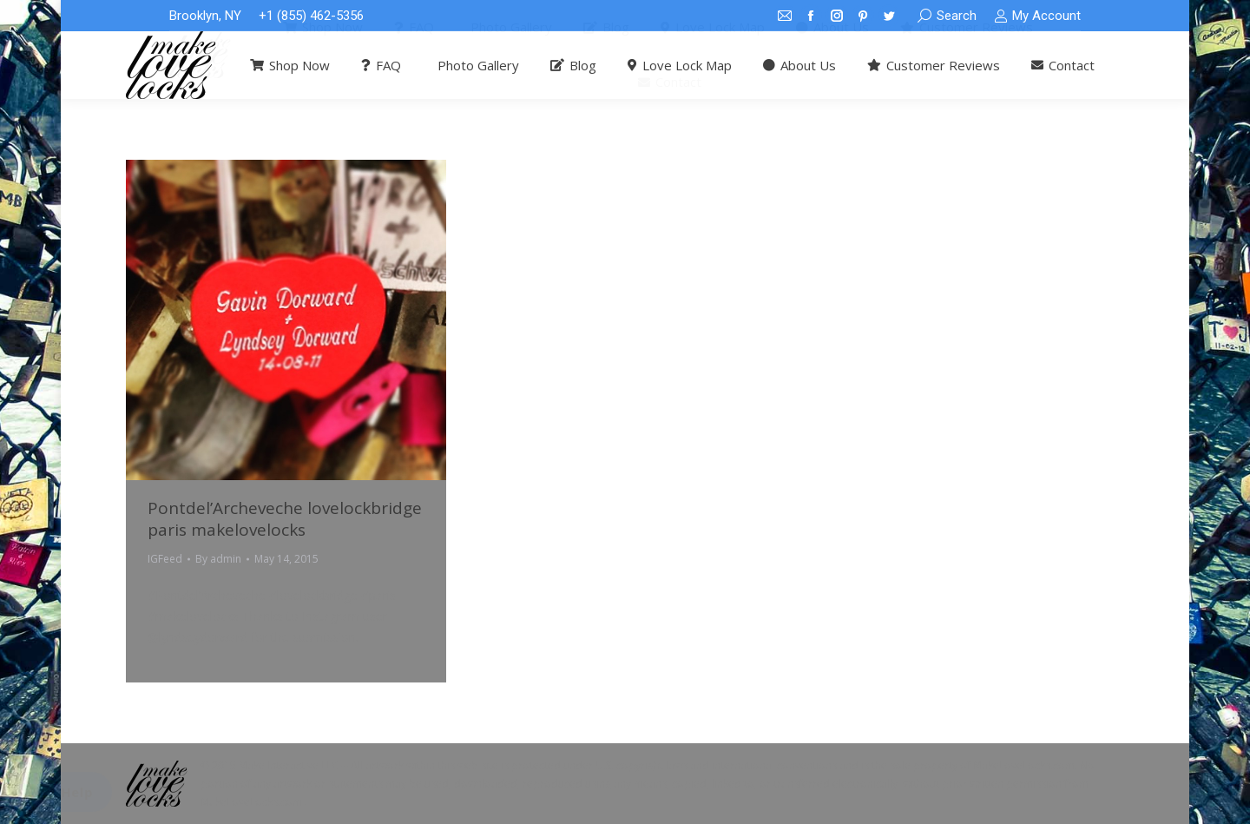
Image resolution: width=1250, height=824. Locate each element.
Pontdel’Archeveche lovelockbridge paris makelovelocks (285, 519)
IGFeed (165, 558)
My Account (1037, 16)
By (218, 558)
